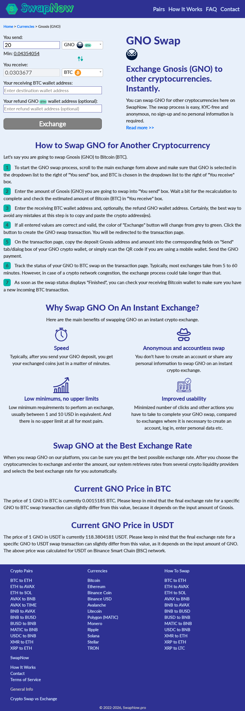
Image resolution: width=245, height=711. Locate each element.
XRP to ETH (21, 648)
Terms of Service (25, 679)
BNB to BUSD (23, 617)
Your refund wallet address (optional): (50, 101)
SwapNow (19, 657)
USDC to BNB (23, 635)
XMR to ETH (21, 641)
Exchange (52, 124)
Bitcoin (93, 580)
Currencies (25, 26)
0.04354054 (27, 53)
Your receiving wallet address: (38, 83)
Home (8, 26)
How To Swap (176, 570)
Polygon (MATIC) (102, 617)
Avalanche (96, 604)
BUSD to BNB (23, 623)
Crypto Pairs (21, 570)
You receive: (15, 64)
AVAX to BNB (22, 598)
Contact (230, 9)
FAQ (211, 9)
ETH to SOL (21, 592)
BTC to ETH (21, 580)
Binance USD (99, 598)
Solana (93, 635)
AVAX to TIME (23, 604)
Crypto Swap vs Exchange (33, 698)
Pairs (159, 9)
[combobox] (82, 45)
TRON (93, 648)
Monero (94, 623)
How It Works (185, 9)
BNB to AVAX (22, 611)
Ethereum (96, 586)
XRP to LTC (174, 648)
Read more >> (140, 127)
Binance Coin (99, 592)
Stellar (93, 641)
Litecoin (94, 611)
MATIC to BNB (24, 629)
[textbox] (82, 45)
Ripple (93, 629)
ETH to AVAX (22, 586)
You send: (13, 37)
